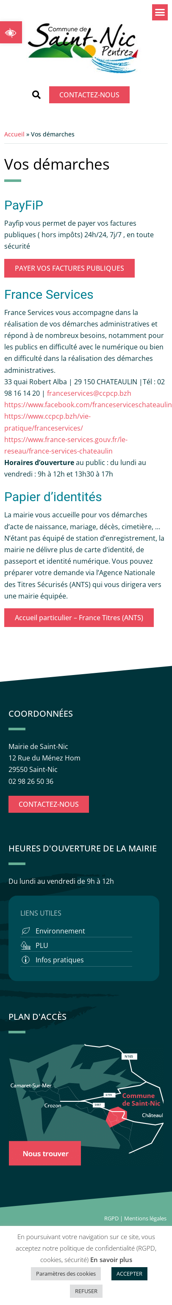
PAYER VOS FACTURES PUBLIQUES (69, 268)
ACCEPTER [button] (129, 1273)
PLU (42, 945)
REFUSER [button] (86, 1291)
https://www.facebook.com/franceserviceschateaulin (88, 404)
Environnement (60, 931)
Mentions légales (146, 1218)
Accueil (14, 134)
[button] (11, 32)
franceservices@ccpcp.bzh (90, 393)
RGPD (111, 1218)
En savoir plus (111, 1259)
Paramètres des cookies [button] (66, 1273)
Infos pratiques (60, 960)
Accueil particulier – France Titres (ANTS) (79, 617)
